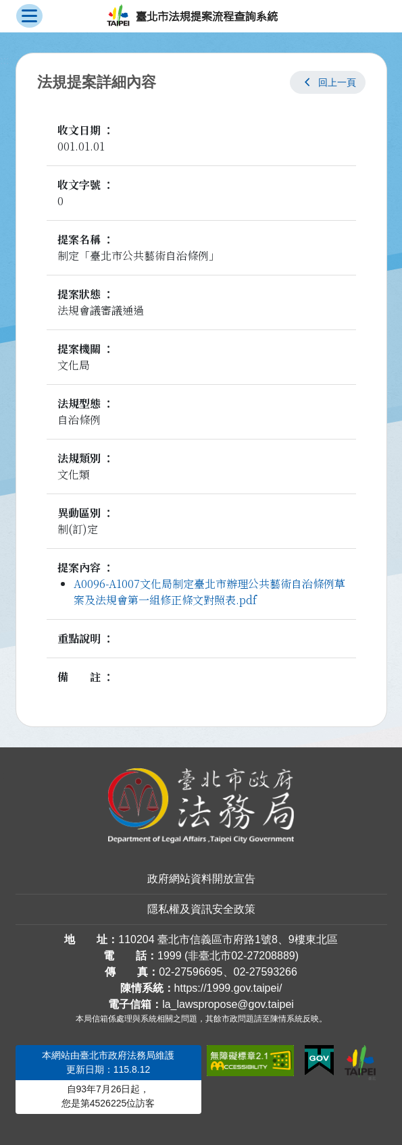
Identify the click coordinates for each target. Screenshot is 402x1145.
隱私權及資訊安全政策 (201, 909)
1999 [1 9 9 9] (169, 955)
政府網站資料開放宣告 (201, 878)
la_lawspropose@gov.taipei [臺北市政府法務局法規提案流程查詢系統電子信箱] (228, 1004)
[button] (328, 82)
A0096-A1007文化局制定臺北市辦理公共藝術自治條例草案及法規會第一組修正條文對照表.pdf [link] (209, 592)
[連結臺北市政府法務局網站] (201, 806)
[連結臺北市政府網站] (360, 1062)
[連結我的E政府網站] (319, 1060)
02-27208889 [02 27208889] (263, 955)
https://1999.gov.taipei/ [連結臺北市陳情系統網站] (228, 988)
